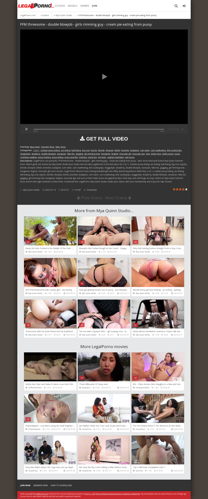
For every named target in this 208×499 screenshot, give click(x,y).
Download (90, 189)
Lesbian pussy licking (50, 150)
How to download (61, 485)
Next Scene (118, 197)
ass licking (65, 150)
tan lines (102, 157)
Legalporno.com (36, 6)
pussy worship (71, 157)
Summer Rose (47, 146)
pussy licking (57, 157)
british (117, 150)
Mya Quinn (35, 146)
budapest (134, 150)
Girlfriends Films (35, 387)
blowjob (109, 150)
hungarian (105, 153)
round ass (92, 157)
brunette (125, 150)
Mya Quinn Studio (31, 189)
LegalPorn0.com (41, 494)
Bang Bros (86, 387)
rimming (83, 157)
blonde (101, 150)
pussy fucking (44, 157)
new (148, 153)
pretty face (156, 153)
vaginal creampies (115, 157)
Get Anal (139, 470)
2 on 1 (36, 150)
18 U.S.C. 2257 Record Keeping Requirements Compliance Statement (112, 494)
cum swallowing (158, 150)
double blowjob (48, 153)
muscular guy (138, 153)
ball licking (76, 150)
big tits (94, 150)
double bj (35, 153)
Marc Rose (60, 146)
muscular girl (125, 153)
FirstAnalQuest (34, 429)
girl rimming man (92, 153)
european (61, 153)
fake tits (71, 153)
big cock (86, 150)
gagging (79, 153)
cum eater (145, 150)
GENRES (84, 5)
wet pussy (129, 157)
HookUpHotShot (142, 387)
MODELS (72, 5)
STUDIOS (60, 5)
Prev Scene (89, 197)
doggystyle (25, 153)
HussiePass (86, 429)
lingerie (115, 153)
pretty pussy (168, 153)
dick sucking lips (174, 150)
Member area (40, 485)
